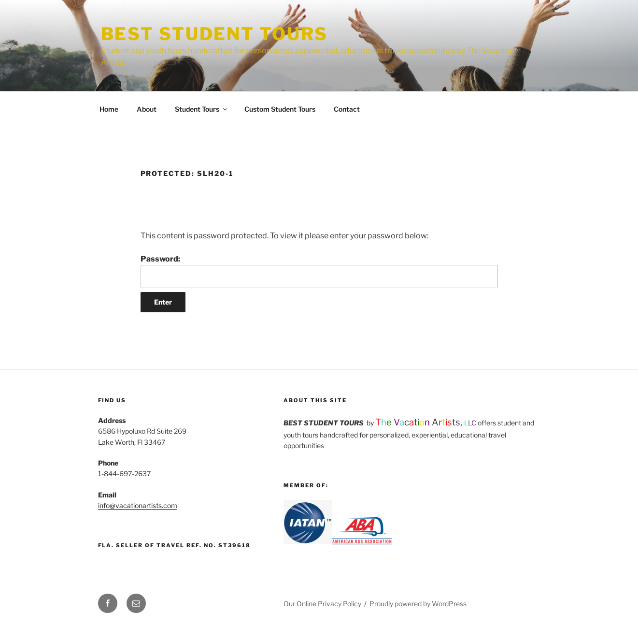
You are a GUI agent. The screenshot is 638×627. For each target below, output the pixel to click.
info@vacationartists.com (137, 505)
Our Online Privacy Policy (322, 603)
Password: (319, 271)
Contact (347, 109)
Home (108, 109)
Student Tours (201, 109)
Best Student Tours (214, 33)
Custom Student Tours (279, 109)
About (146, 109)
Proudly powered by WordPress (418, 603)
